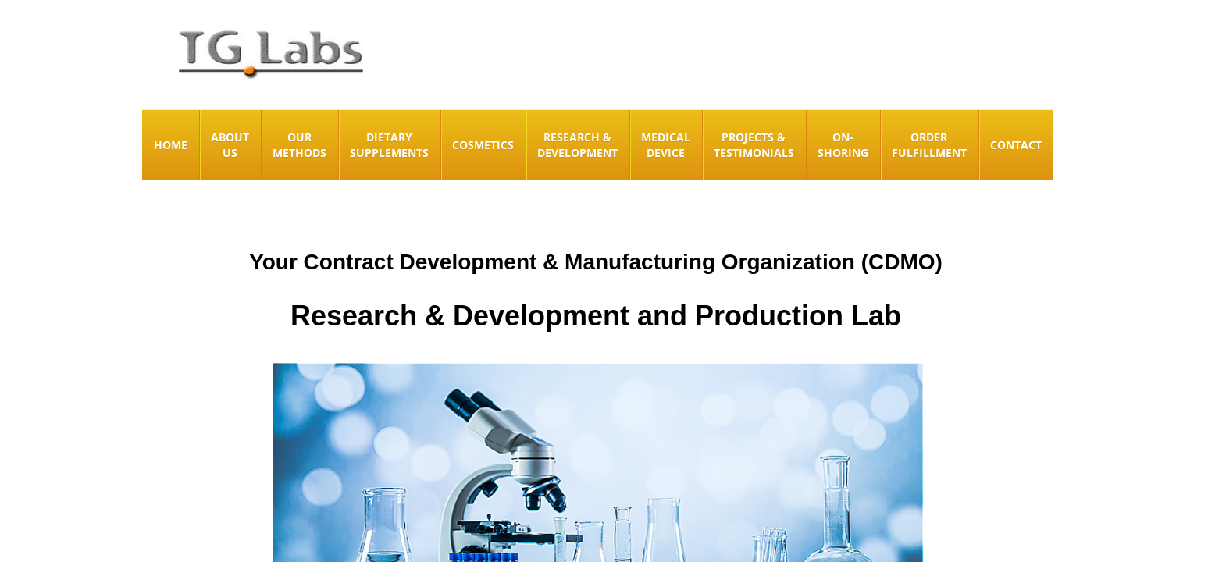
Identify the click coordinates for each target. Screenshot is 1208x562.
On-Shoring (843, 145)
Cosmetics (483, 144)
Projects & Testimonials (754, 145)
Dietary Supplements (389, 145)
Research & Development (577, 145)
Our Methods (299, 145)
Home (170, 144)
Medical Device (665, 145)
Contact (1016, 144)
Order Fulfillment (929, 145)
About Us (230, 145)
